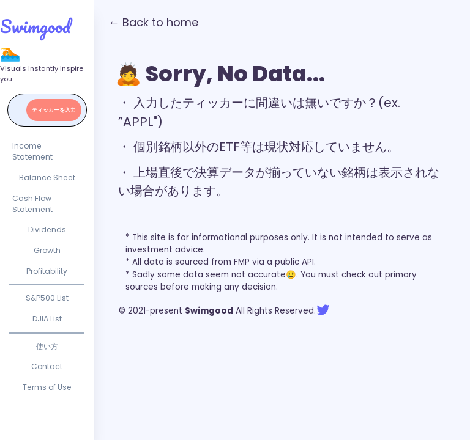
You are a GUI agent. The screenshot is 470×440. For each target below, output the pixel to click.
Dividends (47, 229)
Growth (47, 250)
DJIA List (47, 319)
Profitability (46, 271)
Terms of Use (47, 387)
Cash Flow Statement (32, 204)
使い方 (47, 346)
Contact (46, 366)
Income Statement (32, 151)
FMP (242, 262)
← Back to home (153, 22)
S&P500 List (47, 298)
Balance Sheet (47, 177)
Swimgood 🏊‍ (35, 38)
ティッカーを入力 (54, 110)
